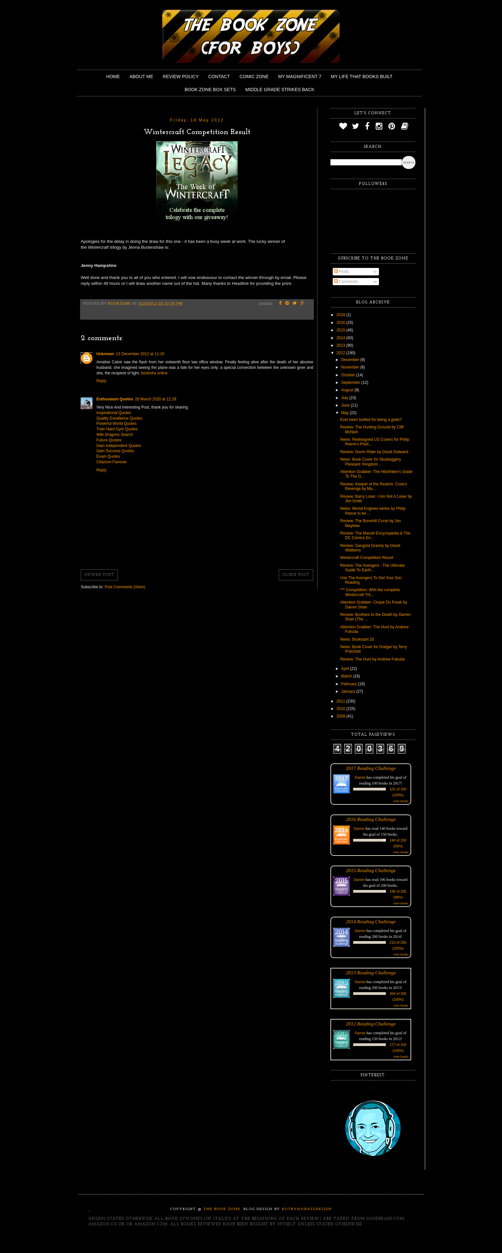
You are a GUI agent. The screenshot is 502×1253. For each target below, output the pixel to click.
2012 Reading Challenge (371, 1023)
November (350, 367)
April (345, 668)
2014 (341, 338)
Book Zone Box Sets (210, 89)
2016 (341, 322)
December (350, 359)
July (345, 398)
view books (400, 801)
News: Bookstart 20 (357, 639)
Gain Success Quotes (115, 451)
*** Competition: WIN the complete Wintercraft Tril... (370, 592)
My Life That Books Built (361, 76)
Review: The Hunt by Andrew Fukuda (372, 659)
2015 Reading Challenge (371, 870)
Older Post (296, 575)
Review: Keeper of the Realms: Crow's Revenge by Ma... (373, 486)
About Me (141, 76)
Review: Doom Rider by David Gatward (374, 452)
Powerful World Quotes (116, 423)
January (348, 691)
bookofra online (154, 373)
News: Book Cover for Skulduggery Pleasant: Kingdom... (370, 461)
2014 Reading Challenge (371, 921)
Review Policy (181, 76)
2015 (341, 330)
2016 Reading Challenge (371, 819)
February (349, 684)
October (348, 375)
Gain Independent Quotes (118, 445)
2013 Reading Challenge (371, 972)
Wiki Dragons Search (114, 434)
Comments (346, 281)
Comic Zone (254, 76)
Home (113, 76)
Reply (101, 381)
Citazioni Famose (111, 462)
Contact (219, 76)
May (345, 413)
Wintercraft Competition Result (366, 557)
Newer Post (99, 575)
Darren (360, 777)
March (347, 676)
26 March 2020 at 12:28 (155, 399)
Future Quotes (108, 440)
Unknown (105, 354)
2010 (341, 708)
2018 (341, 315)
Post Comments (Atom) (125, 587)
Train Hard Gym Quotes (117, 429)
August (348, 390)
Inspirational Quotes (113, 413)
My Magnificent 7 (299, 76)
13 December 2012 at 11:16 (140, 354)
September (351, 382)
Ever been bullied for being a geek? (371, 419)
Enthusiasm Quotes (114, 399)
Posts (341, 271)
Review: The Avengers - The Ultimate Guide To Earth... (372, 567)
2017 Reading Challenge (371, 768)
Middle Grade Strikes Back (279, 89)
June (346, 405)
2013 (341, 345)
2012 (341, 353)
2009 (341, 716)
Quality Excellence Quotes (119, 418)
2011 (341, 701)
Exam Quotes (108, 456)
